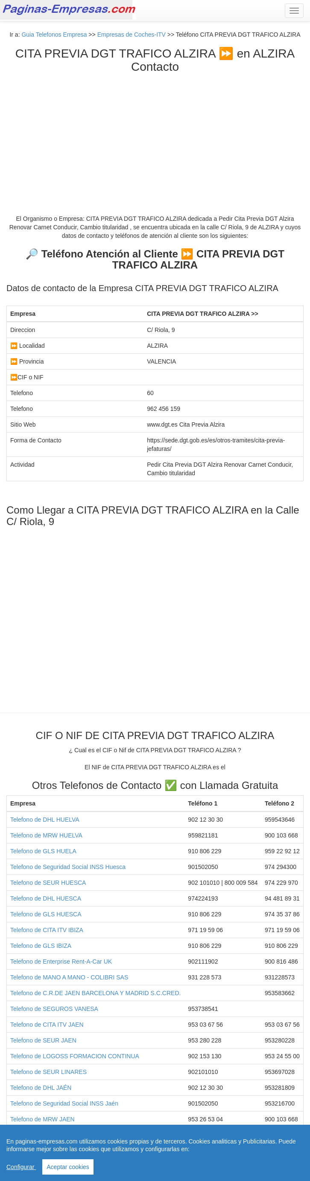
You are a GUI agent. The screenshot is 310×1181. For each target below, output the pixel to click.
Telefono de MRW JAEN (42, 1119)
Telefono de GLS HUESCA (46, 914)
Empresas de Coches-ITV (131, 34)
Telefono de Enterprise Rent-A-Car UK (61, 961)
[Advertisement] (155, 137)
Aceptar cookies (68, 1167)
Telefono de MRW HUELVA (46, 835)
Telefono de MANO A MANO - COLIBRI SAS (69, 977)
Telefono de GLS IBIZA (40, 945)
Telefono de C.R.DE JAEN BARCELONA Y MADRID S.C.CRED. (95, 993)
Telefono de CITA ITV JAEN (47, 1024)
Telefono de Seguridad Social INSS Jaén (64, 1103)
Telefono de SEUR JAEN (43, 1040)
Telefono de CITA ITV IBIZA (46, 930)
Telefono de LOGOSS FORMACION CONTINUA (74, 1056)
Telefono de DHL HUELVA (44, 819)
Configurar (21, 1167)
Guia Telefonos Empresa (54, 34)
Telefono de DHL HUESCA (45, 898)
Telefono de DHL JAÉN (40, 1087)
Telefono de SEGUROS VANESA (54, 1008)
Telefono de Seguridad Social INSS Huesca (68, 866)
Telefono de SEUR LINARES (48, 1071)
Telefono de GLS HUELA (43, 851)
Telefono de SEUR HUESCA (48, 882)
